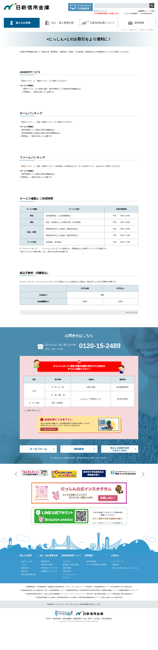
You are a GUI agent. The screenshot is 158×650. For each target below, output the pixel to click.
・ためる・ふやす (26, 561)
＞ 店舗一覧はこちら (32, 410)
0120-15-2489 (99, 345)
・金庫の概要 (66, 568)
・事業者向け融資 (46, 565)
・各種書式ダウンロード (48, 571)
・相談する (24, 571)
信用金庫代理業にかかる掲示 (46, 597)
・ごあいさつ (66, 561)
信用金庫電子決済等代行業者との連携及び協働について (98, 590)
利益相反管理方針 (72, 590)
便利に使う (133, 30)
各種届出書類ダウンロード (128, 590)
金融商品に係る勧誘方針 (56, 587)
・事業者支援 (44, 561)
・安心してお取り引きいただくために (124, 568)
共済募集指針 (41, 587)
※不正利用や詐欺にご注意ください (107, 13)
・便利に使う (24, 568)
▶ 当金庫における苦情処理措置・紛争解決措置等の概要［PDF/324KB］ (79, 458)
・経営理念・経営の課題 (70, 565)
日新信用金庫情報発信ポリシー (89, 597)
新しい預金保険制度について (55, 590)
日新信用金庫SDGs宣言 (34, 594)
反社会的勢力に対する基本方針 (121, 587)
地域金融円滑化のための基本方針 (32, 590)
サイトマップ (100, 11)
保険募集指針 (30, 587)
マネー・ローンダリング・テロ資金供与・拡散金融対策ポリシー (87, 587)
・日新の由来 (66, 571)
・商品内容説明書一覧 (28, 574)
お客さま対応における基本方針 (111, 597)
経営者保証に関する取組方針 (122, 594)
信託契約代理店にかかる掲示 (67, 597)
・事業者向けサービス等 (48, 568)
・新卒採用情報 (90, 561)
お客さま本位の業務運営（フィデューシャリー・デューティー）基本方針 (68, 594)
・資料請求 (115, 565)
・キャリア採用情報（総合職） (96, 565)
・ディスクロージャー (69, 574)
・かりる (23, 565)
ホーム (124, 30)
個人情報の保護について (103, 594)
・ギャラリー (66, 578)
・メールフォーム (117, 561)
